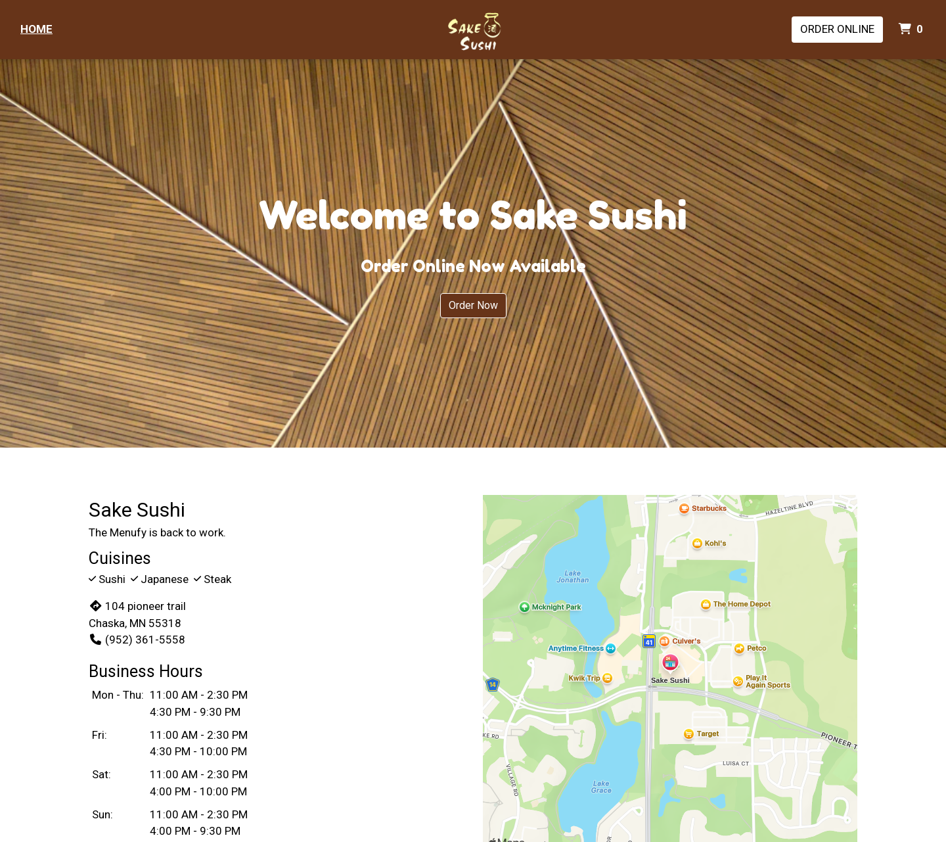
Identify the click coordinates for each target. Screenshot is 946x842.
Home (36, 28)
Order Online (837, 28)
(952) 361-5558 (137, 639)
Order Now (473, 305)
